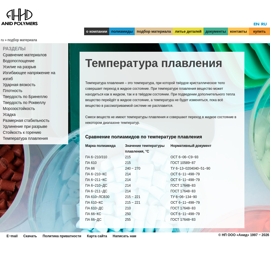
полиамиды (122, 31)
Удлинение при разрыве (25, 126)
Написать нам (124, 236)
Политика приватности (62, 236)
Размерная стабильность (26, 120)
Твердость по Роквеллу (24, 102)
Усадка (9, 114)
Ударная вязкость (19, 84)
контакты (238, 31)
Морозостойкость (19, 108)
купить (259, 31)
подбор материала (154, 31)
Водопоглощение (19, 61)
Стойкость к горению (22, 132)
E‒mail (12, 236)
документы (215, 31)
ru (2, 40)
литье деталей (188, 31)
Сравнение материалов (25, 55)
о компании (96, 31)
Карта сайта (97, 236)
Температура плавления (25, 138)
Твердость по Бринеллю (25, 96)
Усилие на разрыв (19, 66)
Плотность (12, 90)
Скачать (30, 236)
